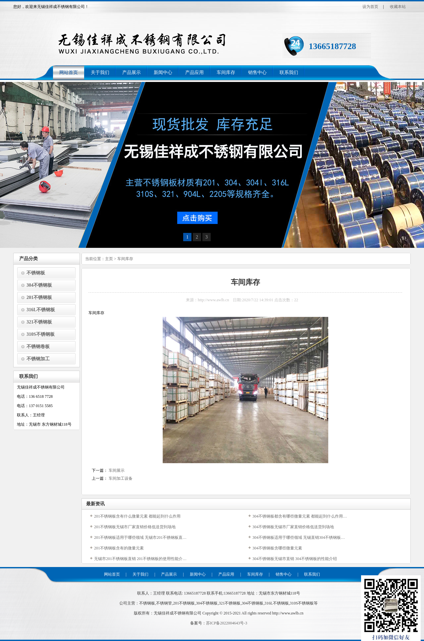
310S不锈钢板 (40, 334)
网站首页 (68, 72)
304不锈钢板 (39, 285)
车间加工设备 (120, 478)
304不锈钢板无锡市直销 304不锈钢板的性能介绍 (294, 558)
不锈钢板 (35, 272)
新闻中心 (163, 72)
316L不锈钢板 (40, 309)
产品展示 (131, 72)
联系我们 (289, 72)
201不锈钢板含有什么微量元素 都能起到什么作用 (137, 516)
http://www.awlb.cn (287, 613)
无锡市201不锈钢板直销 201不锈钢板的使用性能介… (140, 558)
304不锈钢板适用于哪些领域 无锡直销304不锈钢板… (298, 537)
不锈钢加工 (38, 358)
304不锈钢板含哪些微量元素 (277, 548)
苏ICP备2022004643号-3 (226, 623)
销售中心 (257, 72)
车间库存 (226, 72)
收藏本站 (398, 6)
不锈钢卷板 (38, 346)
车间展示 (117, 470)
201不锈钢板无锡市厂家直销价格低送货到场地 (135, 527)
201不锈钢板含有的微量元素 (119, 548)
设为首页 (370, 6)
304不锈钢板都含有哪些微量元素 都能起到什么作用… (299, 516)
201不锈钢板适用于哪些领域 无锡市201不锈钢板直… (140, 537)
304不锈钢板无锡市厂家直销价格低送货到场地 (293, 527)
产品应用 (194, 72)
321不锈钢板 (39, 322)
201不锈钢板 (39, 297)
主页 (109, 258)
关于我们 (100, 72)
